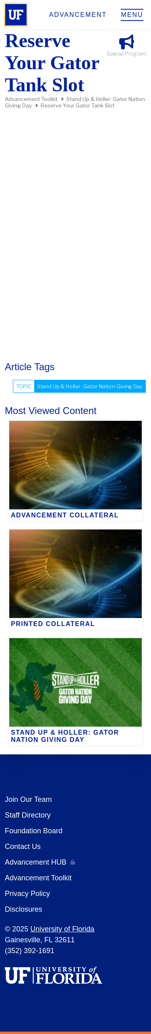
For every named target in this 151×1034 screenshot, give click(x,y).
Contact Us (23, 846)
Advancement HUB (35, 862)
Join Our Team (28, 799)
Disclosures (23, 909)
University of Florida (62, 929)
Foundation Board (33, 831)
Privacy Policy (27, 894)
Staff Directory (28, 815)
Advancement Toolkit (31, 99)
